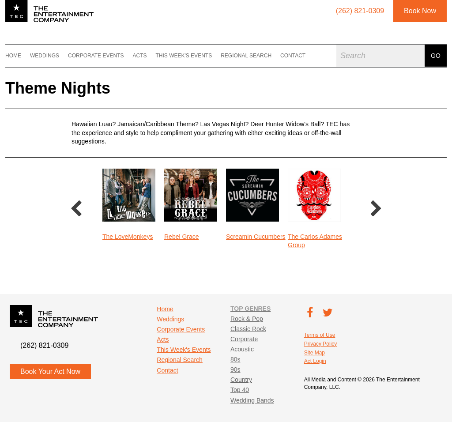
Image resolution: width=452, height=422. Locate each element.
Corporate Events (96, 56)
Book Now (420, 11)
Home (13, 56)
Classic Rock (248, 328)
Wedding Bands (252, 400)
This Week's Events (183, 56)
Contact (292, 56)
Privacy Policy (320, 344)
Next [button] (376, 209)
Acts (139, 56)
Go (436, 55)
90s (235, 369)
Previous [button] (76, 209)
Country (241, 379)
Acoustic (242, 349)
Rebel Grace (181, 236)
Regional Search (246, 56)
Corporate (244, 339)
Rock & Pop (246, 318)
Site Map (314, 353)
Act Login (315, 361)
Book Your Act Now (50, 371)
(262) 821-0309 (44, 345)
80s (235, 359)
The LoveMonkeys (127, 236)
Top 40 (239, 389)
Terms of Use (319, 335)
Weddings (44, 56)
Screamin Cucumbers (256, 236)
